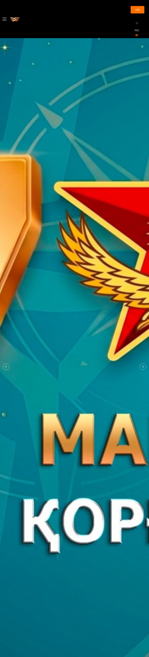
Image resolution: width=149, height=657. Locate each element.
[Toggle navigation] (4, 19)
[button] (6, 367)
